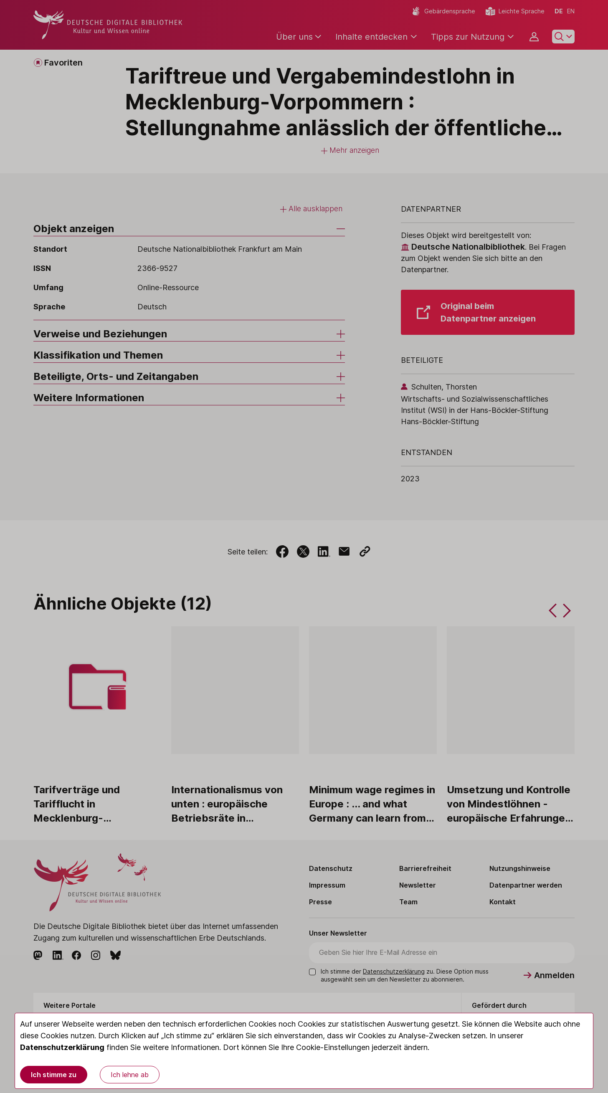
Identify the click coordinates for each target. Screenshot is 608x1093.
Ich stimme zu (53, 1074)
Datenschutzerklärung (62, 1047)
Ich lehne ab (130, 1074)
